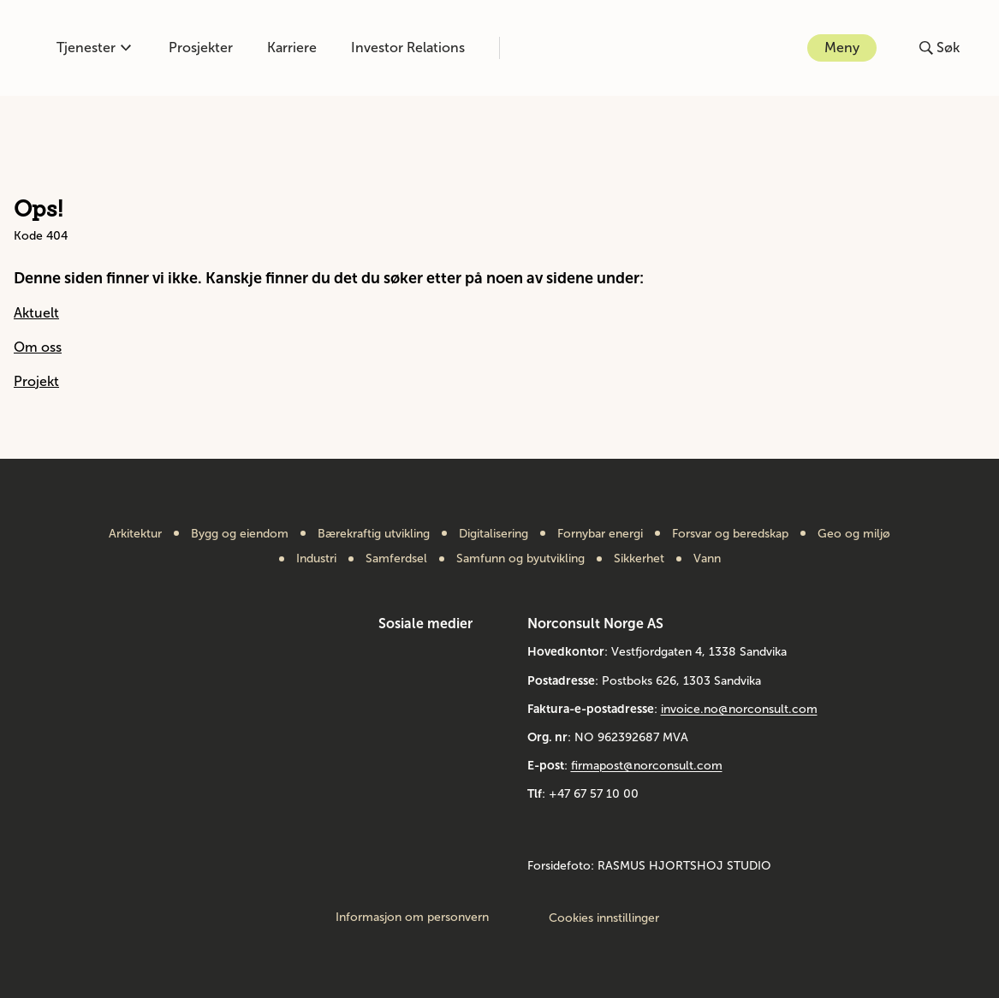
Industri (316, 559)
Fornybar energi (600, 534)
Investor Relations (408, 47)
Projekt (36, 381)
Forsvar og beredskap (730, 534)
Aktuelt (36, 313)
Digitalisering (493, 534)
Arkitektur (135, 534)
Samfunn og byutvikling (520, 559)
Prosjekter (201, 47)
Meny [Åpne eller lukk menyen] (841, 47)
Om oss (38, 347)
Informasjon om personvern (412, 917)
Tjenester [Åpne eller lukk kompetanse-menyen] (93, 47)
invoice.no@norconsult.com (739, 709)
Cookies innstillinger (604, 918)
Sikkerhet (639, 559)
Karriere (292, 47)
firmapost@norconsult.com (646, 765)
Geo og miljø (854, 534)
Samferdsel (396, 559)
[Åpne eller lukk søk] (939, 48)
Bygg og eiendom (239, 534)
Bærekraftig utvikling (374, 534)
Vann (707, 559)
